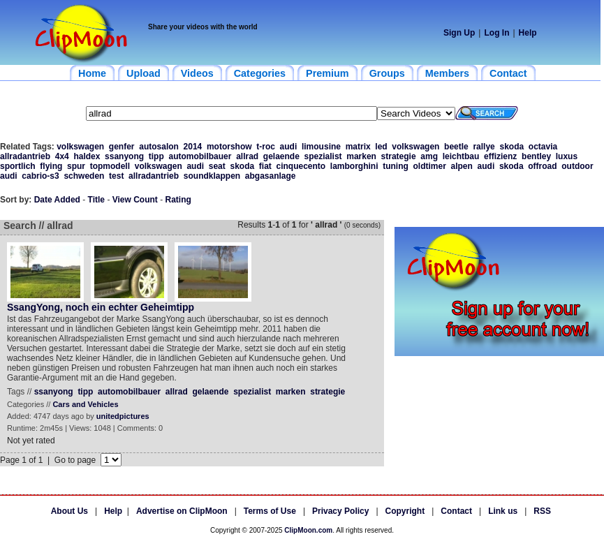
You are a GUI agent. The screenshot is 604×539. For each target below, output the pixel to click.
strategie (398, 156)
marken (361, 156)
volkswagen (80, 147)
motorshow (229, 147)
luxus (566, 156)
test (116, 176)
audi (288, 147)
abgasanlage (270, 176)
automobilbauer (199, 156)
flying (51, 166)
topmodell (110, 166)
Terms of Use (270, 511)
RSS (542, 511)
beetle (456, 147)
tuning (395, 166)
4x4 (62, 156)
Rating (178, 200)
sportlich (18, 166)
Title (96, 200)
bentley (536, 156)
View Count (135, 200)
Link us (502, 511)
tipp (156, 156)
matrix (358, 147)
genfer (122, 147)
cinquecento (300, 166)
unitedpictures (122, 416)
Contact (456, 511)
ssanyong (124, 156)
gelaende (281, 156)
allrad (247, 156)
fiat (265, 166)
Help (528, 33)
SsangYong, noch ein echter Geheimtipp (100, 307)
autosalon (159, 147)
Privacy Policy (340, 511)
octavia (543, 147)
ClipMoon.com (308, 530)
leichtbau (461, 156)
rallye (483, 147)
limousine (321, 147)
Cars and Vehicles (85, 404)
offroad (542, 166)
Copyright (405, 511)
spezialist (323, 156)
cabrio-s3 (40, 176)
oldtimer (429, 166)
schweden (84, 176)
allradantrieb (25, 156)
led (381, 147)
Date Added (57, 200)
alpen (462, 166)
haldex (86, 156)
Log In (496, 33)
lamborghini (354, 166)
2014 (193, 147)
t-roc (265, 147)
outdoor (577, 166)
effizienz (500, 156)
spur (76, 166)
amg (429, 156)
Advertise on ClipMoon (182, 511)
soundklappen (212, 176)
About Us (69, 511)
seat (217, 166)
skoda (511, 147)
